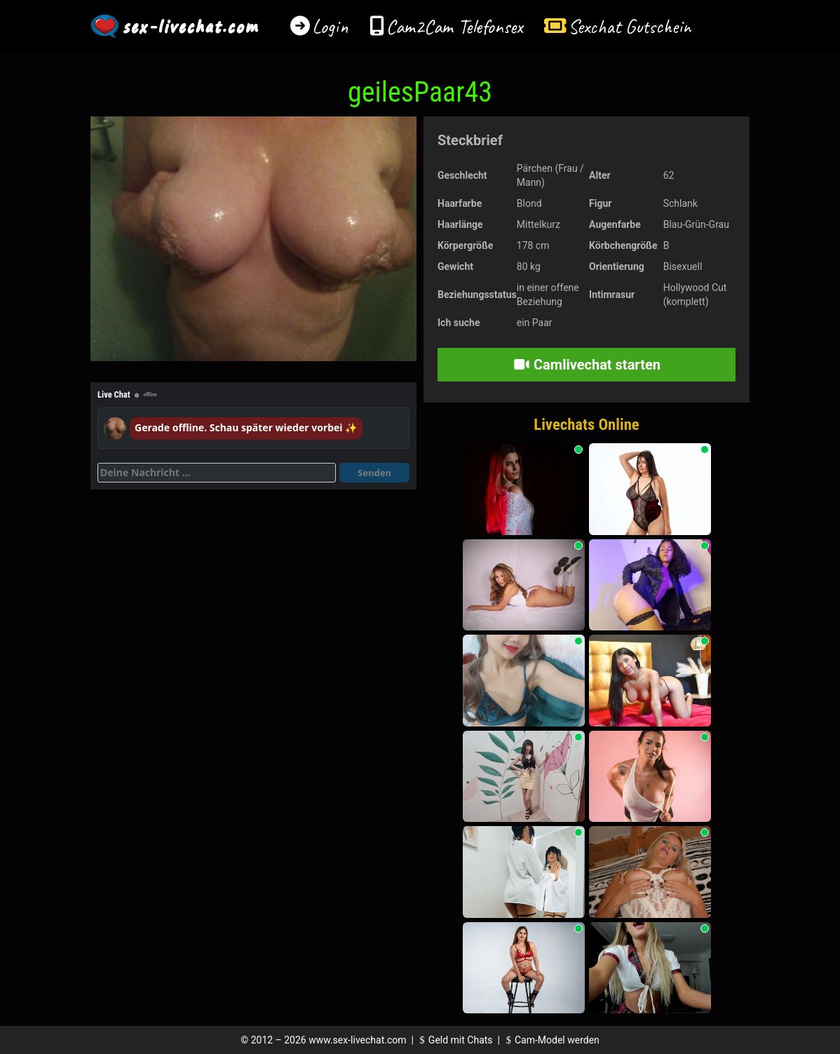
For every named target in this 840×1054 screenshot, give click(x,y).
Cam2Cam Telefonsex (454, 26)
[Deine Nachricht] (216, 472)
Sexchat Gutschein (629, 26)
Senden (374, 472)
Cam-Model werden (550, 1040)
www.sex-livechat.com (357, 1040)
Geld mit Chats (454, 1040)
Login (330, 26)
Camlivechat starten (587, 364)
